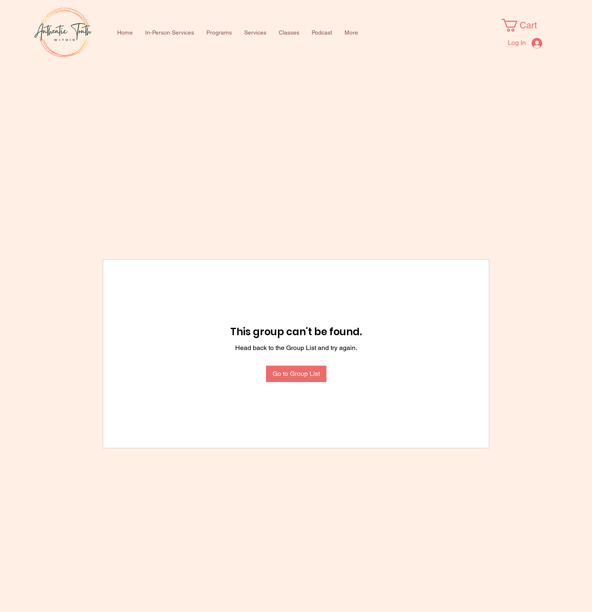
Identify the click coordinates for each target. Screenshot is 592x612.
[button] (219, 32)
